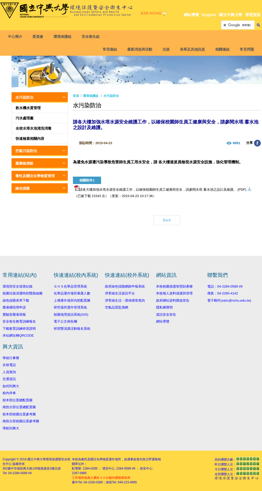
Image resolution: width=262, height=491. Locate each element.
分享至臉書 (257, 143)
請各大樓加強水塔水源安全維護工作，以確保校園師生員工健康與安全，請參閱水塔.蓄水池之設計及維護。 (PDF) (160, 188)
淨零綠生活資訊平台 (120, 293)
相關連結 (221, 49)
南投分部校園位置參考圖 (21, 421)
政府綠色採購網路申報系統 (125, 286)
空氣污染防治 (26, 151)
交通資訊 (9, 379)
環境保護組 (63, 37)
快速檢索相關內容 (30, 138)
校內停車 (9, 393)
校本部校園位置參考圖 (19, 414)
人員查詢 (9, 372)
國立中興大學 (230, 15)
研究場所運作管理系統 (70, 307)
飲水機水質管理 (28, 108)
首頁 (76, 96)
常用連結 (109, 49)
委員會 (39, 37)
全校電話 (9, 365)
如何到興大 (11, 386)
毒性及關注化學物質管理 (35, 176)
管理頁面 (252, 15)
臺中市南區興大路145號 (24, 468)
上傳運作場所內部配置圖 (72, 300)
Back (167, 220)
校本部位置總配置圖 (17, 400)
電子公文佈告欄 (65, 321)
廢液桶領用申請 (14, 307)
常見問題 (246, 49)
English (209, 15)
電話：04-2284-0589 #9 (225, 286)
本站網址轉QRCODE (18, 335)
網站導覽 (191, 15)
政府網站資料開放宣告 (172, 300)
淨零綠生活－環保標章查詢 (125, 300)
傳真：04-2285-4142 (222, 293)
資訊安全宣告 (166, 314)
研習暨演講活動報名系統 (72, 328)
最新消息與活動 (138, 49)
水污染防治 (24, 97)
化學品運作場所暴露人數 (72, 293)
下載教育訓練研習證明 (19, 328)
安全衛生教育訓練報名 (19, 321)
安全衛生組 (92, 37)
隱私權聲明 (164, 307)
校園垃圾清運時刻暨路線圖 (22, 293)
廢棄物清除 (24, 163)
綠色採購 (22, 188)
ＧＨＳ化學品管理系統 (70, 286)
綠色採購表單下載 (16, 300)
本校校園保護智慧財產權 (174, 286)
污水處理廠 (25, 118)
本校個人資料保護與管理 (174, 293)
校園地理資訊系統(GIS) (71, 314)
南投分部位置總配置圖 (19, 407)
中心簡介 (16, 37)
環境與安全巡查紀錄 (17, 286)
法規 (165, 49)
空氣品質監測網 (116, 307)
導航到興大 (11, 428)
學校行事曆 (11, 358)
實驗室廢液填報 (14, 314)
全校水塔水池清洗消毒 (33, 128)
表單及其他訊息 (191, 49)
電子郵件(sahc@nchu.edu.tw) (229, 300)
